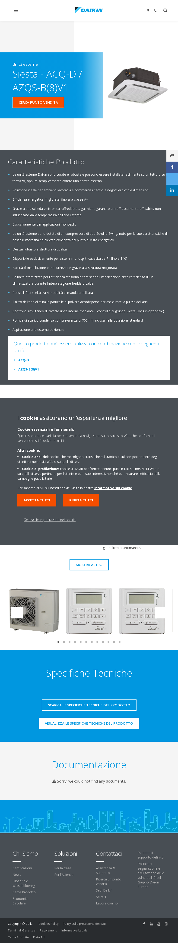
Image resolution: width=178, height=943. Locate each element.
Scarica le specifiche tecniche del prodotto (89, 705)
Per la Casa (62, 868)
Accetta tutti (37, 500)
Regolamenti (48, 930)
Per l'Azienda (63, 874)
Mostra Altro (89, 564)
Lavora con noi (107, 903)
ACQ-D (23, 360)
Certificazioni (22, 868)
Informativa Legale (74, 930)
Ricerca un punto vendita (108, 881)
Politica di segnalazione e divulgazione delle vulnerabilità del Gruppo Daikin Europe (151, 875)
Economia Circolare (20, 900)
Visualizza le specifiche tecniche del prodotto (89, 723)
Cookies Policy (48, 924)
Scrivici (101, 897)
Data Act (39, 937)
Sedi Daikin (104, 890)
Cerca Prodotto (24, 892)
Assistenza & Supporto (105, 870)
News (17, 874)
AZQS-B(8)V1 (28, 369)
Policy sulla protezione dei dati (84, 924)
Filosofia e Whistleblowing (24, 883)
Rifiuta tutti (81, 500)
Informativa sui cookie (113, 488)
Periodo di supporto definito (151, 854)
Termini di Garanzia (21, 930)
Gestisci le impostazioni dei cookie (50, 520)
